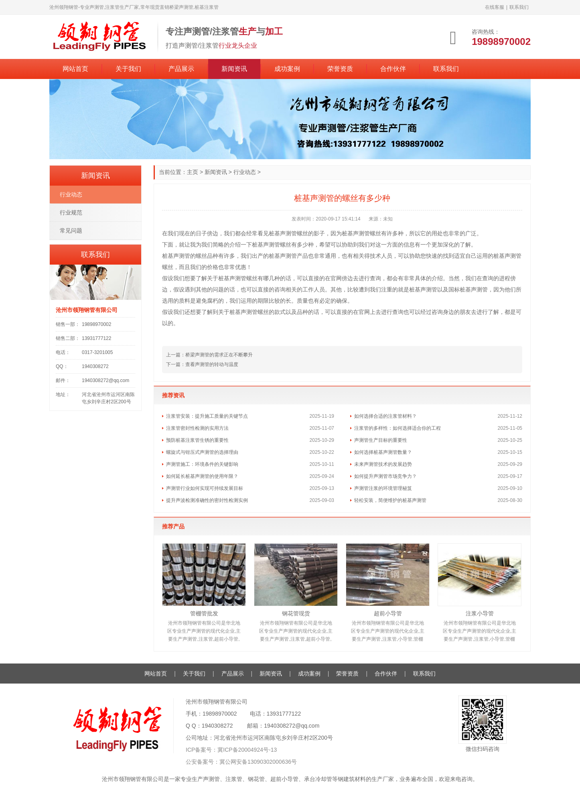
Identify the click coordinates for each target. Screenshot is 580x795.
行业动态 (244, 172)
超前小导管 (388, 613)
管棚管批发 (204, 613)
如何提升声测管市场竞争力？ (385, 476)
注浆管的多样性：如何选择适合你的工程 (397, 428)
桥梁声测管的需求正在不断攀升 (219, 355)
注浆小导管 (480, 613)
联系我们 (519, 7)
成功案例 (287, 68)
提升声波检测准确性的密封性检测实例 (207, 500)
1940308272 (217, 725)
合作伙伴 (393, 68)
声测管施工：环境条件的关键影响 (202, 464)
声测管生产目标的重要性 (380, 440)
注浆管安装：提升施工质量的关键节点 (207, 416)
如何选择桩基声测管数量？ (383, 452)
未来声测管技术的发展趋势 (383, 464)
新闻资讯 (234, 68)
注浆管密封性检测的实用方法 (197, 428)
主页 (192, 172)
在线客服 (494, 7)
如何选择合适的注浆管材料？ (385, 416)
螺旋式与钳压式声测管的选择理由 (202, 452)
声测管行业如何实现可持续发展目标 (204, 488)
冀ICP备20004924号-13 (247, 749)
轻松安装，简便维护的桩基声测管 (390, 500)
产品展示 (181, 68)
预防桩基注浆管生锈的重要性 (197, 440)
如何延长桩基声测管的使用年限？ (202, 476)
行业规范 (71, 212)
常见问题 (71, 230)
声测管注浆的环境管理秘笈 (383, 488)
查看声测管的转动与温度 (211, 364)
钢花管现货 (296, 613)
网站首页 (75, 68)
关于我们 (128, 68)
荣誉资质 (340, 68)
